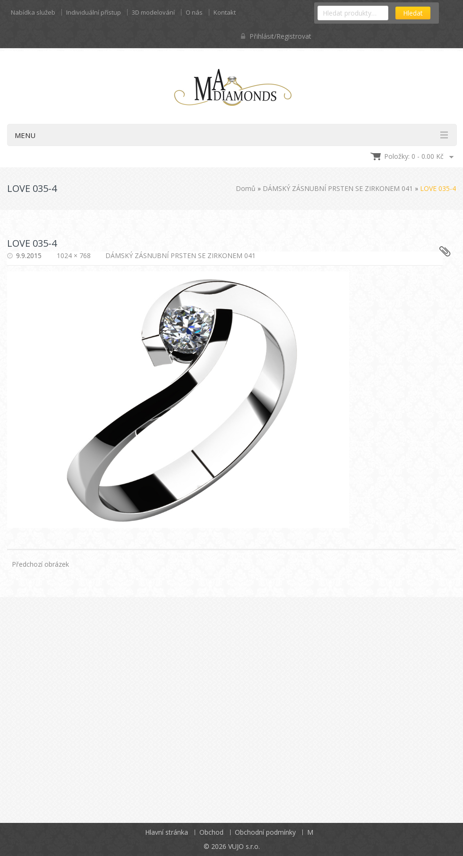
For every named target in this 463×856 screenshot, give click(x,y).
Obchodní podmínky (265, 832)
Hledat (413, 13)
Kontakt (225, 12)
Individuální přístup (93, 12)
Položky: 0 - (414, 156)
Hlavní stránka (166, 832)
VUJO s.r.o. (244, 846)
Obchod (211, 832)
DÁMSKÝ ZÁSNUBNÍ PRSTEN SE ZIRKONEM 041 (338, 188)
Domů (246, 188)
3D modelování (153, 12)
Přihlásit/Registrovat (276, 36)
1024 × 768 (74, 255)
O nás (194, 12)
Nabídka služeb (33, 12)
